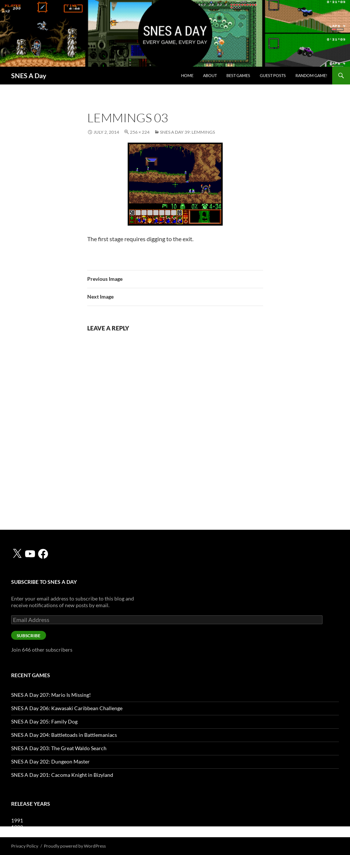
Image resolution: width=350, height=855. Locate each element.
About (210, 75)
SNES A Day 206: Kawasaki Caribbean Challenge (66, 708)
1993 (17, 834)
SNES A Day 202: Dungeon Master (50, 761)
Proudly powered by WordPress (75, 846)
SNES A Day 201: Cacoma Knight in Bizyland (62, 775)
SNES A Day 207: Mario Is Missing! (51, 695)
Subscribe (28, 635)
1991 (17, 820)
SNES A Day (28, 75)
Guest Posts (273, 75)
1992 (17, 827)
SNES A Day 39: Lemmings (187, 132)
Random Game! (311, 75)
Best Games (238, 75)
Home (187, 75)
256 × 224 (140, 132)
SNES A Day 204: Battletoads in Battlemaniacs (64, 735)
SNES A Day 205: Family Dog (44, 721)
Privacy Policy (24, 846)
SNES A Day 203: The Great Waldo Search (59, 748)
